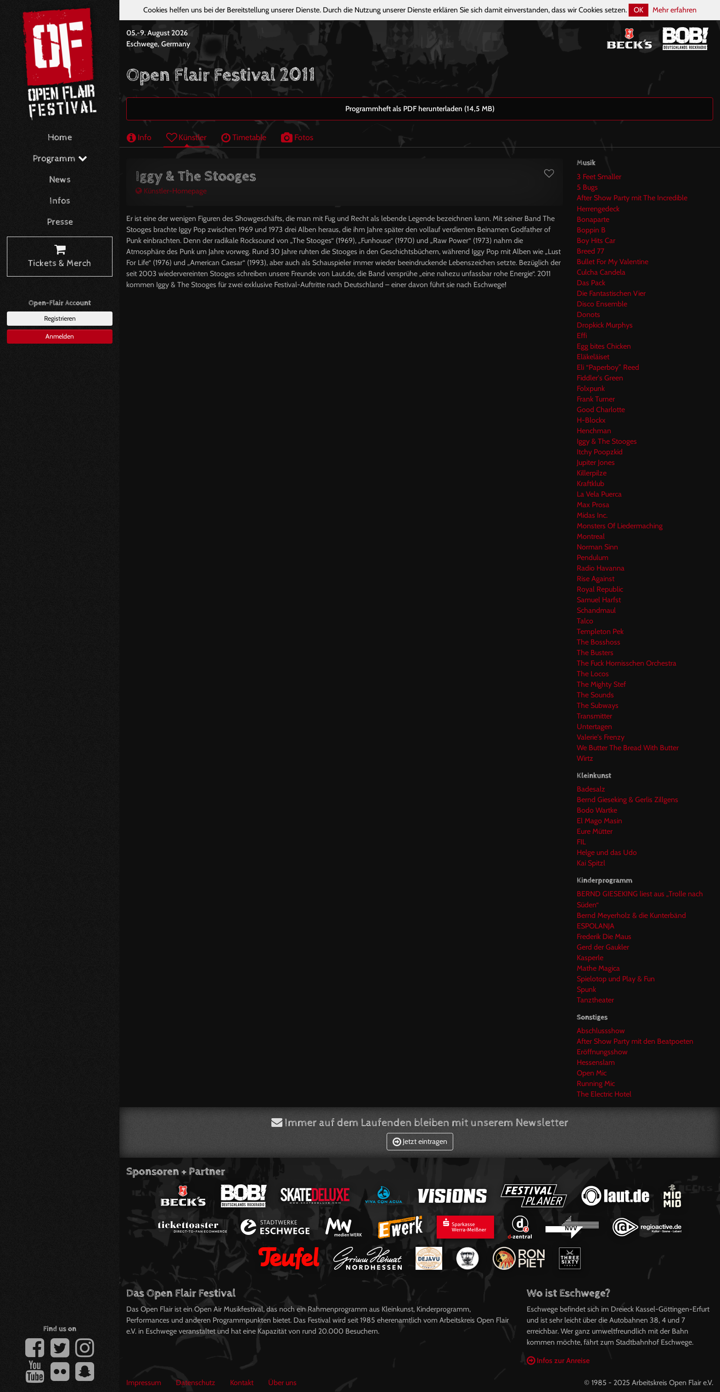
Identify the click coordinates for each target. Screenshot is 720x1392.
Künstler (186, 137)
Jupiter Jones (596, 462)
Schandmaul (596, 610)
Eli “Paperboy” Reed (608, 367)
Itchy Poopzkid (600, 451)
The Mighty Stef (601, 684)
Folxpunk (591, 388)
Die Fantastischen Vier (611, 293)
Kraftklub (590, 483)
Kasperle (590, 957)
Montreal (591, 536)
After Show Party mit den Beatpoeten (635, 1041)
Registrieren (60, 318)
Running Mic (596, 1083)
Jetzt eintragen (420, 1141)
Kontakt (241, 1382)
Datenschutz (195, 1382)
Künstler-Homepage (171, 191)
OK (638, 10)
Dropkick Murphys (605, 325)
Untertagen (594, 726)
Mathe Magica (598, 968)
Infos (60, 201)
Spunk (586, 989)
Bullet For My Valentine (612, 261)
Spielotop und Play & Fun (616, 978)
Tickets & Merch (59, 257)
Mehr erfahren (674, 10)
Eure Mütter (595, 831)
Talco (585, 621)
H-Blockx (591, 420)
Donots (588, 314)
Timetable (243, 137)
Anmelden (59, 336)
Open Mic (592, 1073)
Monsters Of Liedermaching (620, 525)
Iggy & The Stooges (607, 441)
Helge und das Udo (607, 852)
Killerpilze (592, 473)
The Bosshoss (598, 642)
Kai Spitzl (591, 863)
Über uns (282, 1382)
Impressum (143, 1382)
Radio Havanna (600, 568)
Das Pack (591, 282)
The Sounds (595, 694)
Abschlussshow (601, 1030)
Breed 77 (590, 251)
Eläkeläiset (593, 356)
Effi (582, 335)
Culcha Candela (601, 272)
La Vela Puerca (599, 494)
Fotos (297, 137)
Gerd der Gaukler (603, 947)
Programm (60, 158)
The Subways (598, 705)
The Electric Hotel (604, 1094)
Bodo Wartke (597, 810)
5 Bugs (587, 187)
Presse (60, 222)
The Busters (595, 652)
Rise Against (595, 578)
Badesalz (591, 789)
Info (139, 137)
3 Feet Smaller (599, 176)
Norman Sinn (597, 547)
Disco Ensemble (602, 304)
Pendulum (592, 557)
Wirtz (585, 758)
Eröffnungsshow (602, 1051)
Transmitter (594, 716)
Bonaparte (593, 219)
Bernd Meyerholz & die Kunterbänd (631, 915)
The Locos (593, 673)
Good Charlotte (601, 409)
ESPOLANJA (595, 926)
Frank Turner (596, 399)
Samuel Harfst (599, 599)
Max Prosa (593, 504)
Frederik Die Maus (604, 936)
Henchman (594, 430)
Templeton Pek (600, 631)
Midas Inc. (592, 515)
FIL (581, 841)
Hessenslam (596, 1062)
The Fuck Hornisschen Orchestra (626, 663)
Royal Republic (600, 589)
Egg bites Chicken (604, 346)
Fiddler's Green (600, 377)
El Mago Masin (599, 820)
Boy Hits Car (596, 240)
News (60, 180)
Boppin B (591, 230)
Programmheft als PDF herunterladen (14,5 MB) (420, 108)
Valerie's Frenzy (600, 737)
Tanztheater (595, 1000)
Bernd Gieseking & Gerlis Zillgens (627, 799)
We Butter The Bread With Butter (628, 747)
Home (60, 137)
